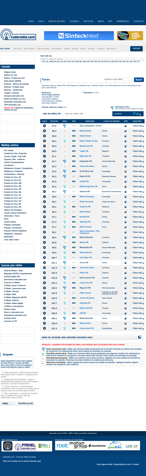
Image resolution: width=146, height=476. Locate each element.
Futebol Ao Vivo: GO (13, 198)
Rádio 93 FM (85, 176)
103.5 (54, 288)
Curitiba (67, 49)
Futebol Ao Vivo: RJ (12, 180)
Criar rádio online (11, 240)
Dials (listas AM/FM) (12, 81)
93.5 (54, 181)
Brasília (75, 49)
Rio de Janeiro (29, 49)
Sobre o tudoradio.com (14, 312)
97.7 (54, 227)
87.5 (54, 126)
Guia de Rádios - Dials (13, 271)
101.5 (54, 267)
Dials (51, 59)
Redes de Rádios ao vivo (14, 99)
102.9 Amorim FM (87, 278)
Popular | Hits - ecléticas (14, 159)
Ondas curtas (10, 309)
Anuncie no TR (10, 321)
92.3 (54, 166)
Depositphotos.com (122, 464)
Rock (6, 219)
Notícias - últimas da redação (16, 84)
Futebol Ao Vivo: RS (12, 186)
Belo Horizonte (43, 49)
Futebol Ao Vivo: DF (12, 204)
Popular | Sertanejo (12, 225)
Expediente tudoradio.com (15, 315)
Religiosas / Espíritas (13, 234)
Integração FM (86, 161)
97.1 (54, 217)
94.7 (54, 191)
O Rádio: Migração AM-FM (15, 297)
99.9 (54, 252)
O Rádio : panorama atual (15, 288)
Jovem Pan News (87, 166)
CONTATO (138, 21)
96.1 (54, 207)
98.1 (54, 232)
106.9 (54, 323)
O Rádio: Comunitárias (14, 306)
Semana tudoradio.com (14, 96)
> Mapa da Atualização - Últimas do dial (19, 109)
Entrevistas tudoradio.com (15, 280)
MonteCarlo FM (86, 146)
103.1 (54, 283)
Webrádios (8, 237)
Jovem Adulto (10, 222)
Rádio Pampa (85, 131)
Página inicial (10, 72)
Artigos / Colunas (11, 93)
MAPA (101, 21)
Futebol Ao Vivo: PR (12, 189)
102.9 (54, 278)
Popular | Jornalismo (13, 228)
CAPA (31, 21)
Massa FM (84, 242)
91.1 (54, 156)
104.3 (54, 298)
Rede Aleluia (85, 212)
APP (110, 21)
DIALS (41, 21)
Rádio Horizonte (86, 202)
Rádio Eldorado (86, 237)
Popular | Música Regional (15, 231)
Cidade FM (84, 181)
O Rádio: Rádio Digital (13, 303)
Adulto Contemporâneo (14, 162)
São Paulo (17, 49)
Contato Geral (10, 318)
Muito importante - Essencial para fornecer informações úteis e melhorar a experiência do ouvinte (19, 374)
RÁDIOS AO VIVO (57, 21)
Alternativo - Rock (12, 216)
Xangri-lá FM (85, 207)
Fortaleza (100, 49)
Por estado (8, 150)
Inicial (43, 59)
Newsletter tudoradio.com (15, 102)
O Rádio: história (11, 300)
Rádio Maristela (86, 318)
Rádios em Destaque (13, 210)
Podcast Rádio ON (12, 277)
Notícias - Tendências (13, 90)
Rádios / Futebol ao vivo (14, 78)
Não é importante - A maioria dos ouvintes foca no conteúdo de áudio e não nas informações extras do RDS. (19, 395)
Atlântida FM (85, 222)
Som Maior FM (86, 258)
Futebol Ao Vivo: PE (12, 207)
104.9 (54, 308)
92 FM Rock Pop (87, 171)
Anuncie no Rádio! (12, 282)
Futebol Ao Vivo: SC (12, 195)
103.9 (54, 293)
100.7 (54, 257)
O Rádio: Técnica (11, 291)
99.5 (54, 247)
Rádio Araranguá (87, 197)
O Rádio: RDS (10, 294)
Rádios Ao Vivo (10, 75)
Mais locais (111, 49)
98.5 (54, 237)
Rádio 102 (84, 273)
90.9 (54, 151)
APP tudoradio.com (12, 105)
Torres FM (84, 263)
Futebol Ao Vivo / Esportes (15, 153)
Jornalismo (9, 165)
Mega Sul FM (85, 288)
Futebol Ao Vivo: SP (12, 177)
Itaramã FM (84, 217)
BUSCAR (136, 48)
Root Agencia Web (104, 464)
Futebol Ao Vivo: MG (13, 183)
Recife (83, 49)
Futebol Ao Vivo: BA (12, 192)
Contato (135, 464)
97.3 (54, 222)
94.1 (54, 186)
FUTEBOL (74, 21)
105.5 (54, 313)
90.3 (54, 146)
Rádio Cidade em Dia (88, 141)
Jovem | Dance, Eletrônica (15, 213)
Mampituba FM (86, 247)
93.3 (54, 176)
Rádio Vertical (85, 227)
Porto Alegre (56, 49)
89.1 (54, 141)
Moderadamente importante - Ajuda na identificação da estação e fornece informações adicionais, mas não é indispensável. (19, 381)
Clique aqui (137, 126)
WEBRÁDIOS (123, 21)
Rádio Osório (85, 323)
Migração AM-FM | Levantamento (18, 274)
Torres (59, 59)
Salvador (91, 49)
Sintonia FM (85, 191)
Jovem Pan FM (86, 283)
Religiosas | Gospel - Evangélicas (18, 168)
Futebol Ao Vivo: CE (12, 201)
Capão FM (84, 151)
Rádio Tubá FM (86, 308)
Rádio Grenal (85, 136)
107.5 (54, 328)
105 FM (83, 313)
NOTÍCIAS (88, 21)
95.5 (54, 196)
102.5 (54, 273)
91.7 (54, 161)
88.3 (54, 131)
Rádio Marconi (86, 252)
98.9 (54, 242)
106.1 (54, 318)
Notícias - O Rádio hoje (14, 87)
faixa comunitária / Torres (90, 126)
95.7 (54, 201)
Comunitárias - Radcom (14, 174)
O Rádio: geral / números (14, 285)
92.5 (54, 171)
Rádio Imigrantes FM (88, 186)
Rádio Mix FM (85, 156)
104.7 (54, 303)
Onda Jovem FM (87, 328)
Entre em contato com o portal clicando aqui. (22, 461)
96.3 (54, 212)
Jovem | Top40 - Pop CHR (15, 156)
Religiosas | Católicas (13, 171)
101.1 (54, 262)
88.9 (54, 136)
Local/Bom (118, 114)
